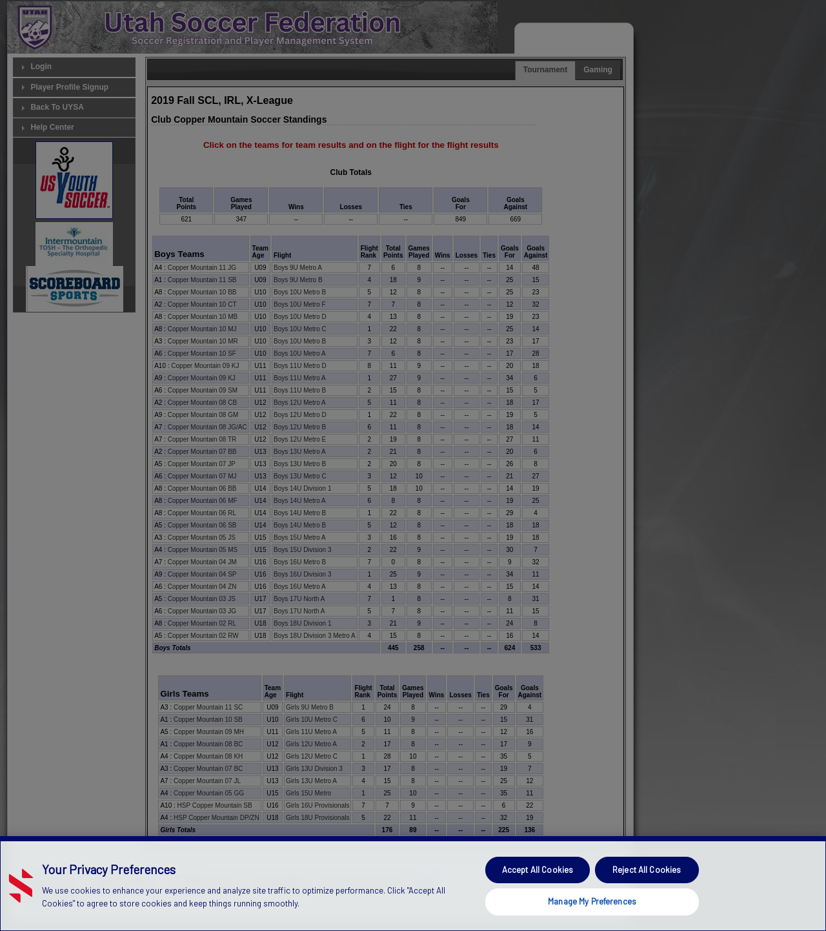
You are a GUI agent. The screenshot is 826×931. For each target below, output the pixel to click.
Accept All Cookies (537, 893)
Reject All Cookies (646, 893)
